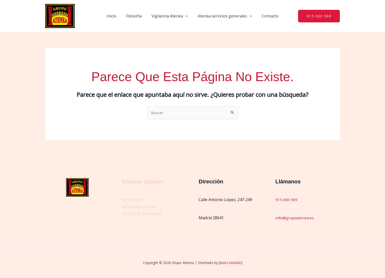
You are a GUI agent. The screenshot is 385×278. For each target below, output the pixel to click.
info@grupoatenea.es (295, 218)
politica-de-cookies (139, 207)
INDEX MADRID (230, 263)
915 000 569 (286, 200)
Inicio (115, 16)
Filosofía (136, 16)
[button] (185, 16)
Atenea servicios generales (223, 16)
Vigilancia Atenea (169, 16)
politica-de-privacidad (141, 214)
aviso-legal (132, 200)
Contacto (266, 16)
